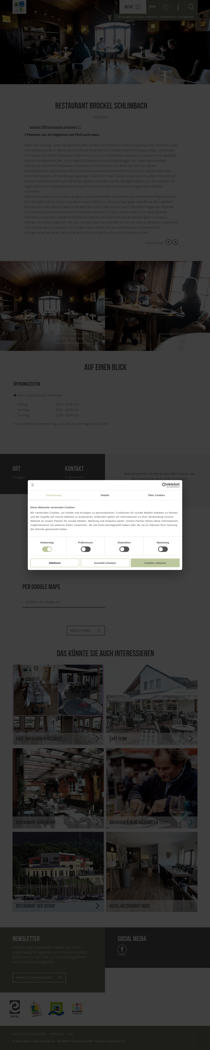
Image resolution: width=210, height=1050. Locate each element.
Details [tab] (105, 495)
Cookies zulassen (155, 562)
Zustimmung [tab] (53, 495)
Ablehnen (55, 562)
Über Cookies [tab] (156, 495)
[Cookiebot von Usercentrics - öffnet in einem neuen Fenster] (165, 485)
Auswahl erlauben (105, 562)
